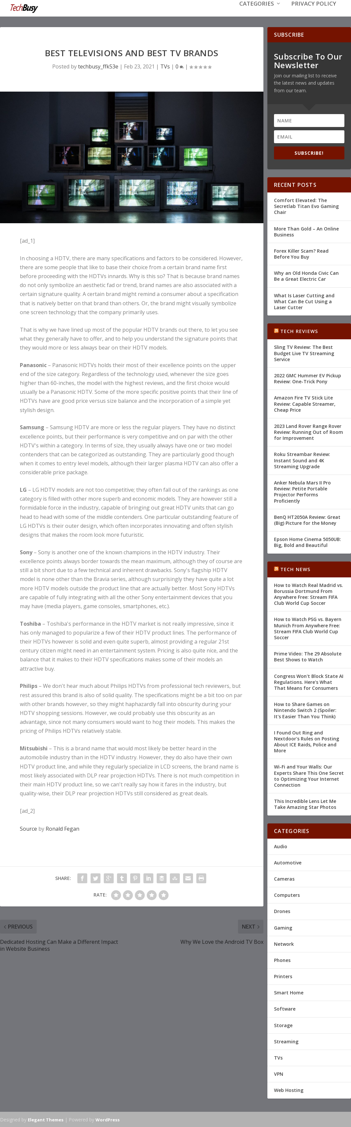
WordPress (108, 1119)
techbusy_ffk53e (98, 65)
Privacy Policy (313, 14)
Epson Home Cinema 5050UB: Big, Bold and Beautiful (307, 541)
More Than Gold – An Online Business (306, 231)
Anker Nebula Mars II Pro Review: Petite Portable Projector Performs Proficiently (302, 491)
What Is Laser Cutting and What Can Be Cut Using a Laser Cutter (304, 301)
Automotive (287, 862)
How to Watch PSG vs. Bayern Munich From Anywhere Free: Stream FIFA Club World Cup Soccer (307, 627)
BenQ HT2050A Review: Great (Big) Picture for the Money (307, 519)
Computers (287, 894)
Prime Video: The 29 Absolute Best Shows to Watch (307, 656)
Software (284, 1008)
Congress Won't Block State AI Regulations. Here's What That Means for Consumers (308, 681)
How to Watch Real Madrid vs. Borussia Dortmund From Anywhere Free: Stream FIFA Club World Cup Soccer (308, 593)
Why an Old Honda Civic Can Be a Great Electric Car (306, 275)
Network (284, 943)
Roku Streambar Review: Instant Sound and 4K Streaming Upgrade (302, 459)
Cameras (284, 878)
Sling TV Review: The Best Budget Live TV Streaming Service (304, 352)
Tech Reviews (299, 330)
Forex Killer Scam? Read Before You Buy (301, 253)
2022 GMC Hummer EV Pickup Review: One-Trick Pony (307, 378)
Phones (282, 959)
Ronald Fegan (62, 828)
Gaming (283, 927)
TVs (165, 65)
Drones (282, 910)
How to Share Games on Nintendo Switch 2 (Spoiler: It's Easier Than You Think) (305, 709)
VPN (278, 1073)
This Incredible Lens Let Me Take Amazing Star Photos (305, 803)
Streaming (286, 1041)
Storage (283, 1025)
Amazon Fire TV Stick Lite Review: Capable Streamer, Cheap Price (304, 403)
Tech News (295, 568)
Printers (283, 976)
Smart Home (288, 992)
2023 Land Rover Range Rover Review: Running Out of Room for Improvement (308, 431)
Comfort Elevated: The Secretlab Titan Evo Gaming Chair (306, 205)
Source (28, 828)
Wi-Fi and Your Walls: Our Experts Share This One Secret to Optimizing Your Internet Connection (309, 775)
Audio (280, 846)
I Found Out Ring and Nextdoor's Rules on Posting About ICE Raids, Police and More (306, 741)
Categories (256, 14)
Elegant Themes (45, 1119)
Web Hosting (288, 1089)
